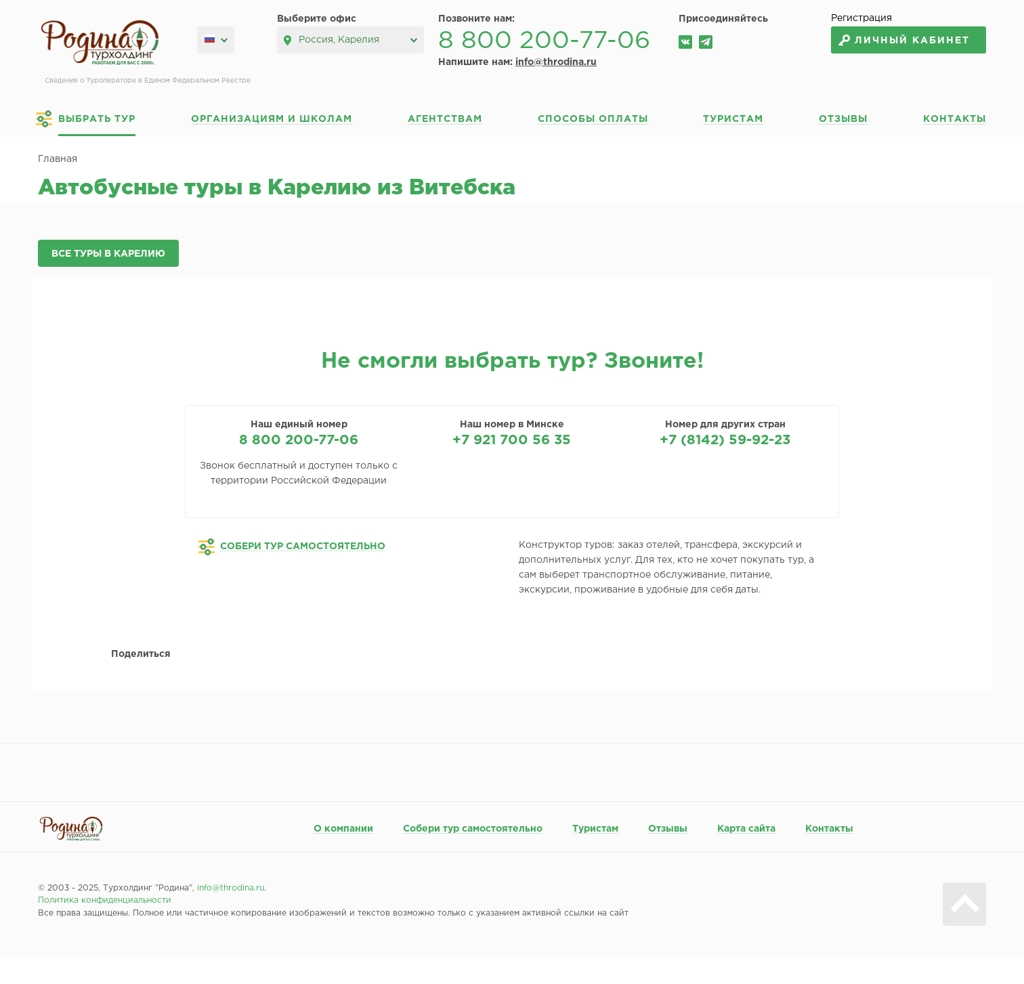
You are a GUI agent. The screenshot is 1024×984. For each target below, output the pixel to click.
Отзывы (843, 119)
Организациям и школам (271, 119)
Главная (57, 159)
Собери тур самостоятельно (472, 829)
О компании (343, 829)
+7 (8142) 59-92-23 (725, 440)
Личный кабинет (912, 41)
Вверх (964, 904)
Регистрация (861, 18)
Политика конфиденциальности (104, 900)
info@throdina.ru (556, 62)
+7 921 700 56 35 (511, 440)
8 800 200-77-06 (544, 41)
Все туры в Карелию (108, 254)
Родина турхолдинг (100, 43)
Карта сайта (746, 829)
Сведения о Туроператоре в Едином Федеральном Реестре (148, 81)
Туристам (733, 119)
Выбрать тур (96, 119)
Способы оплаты (593, 119)
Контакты (954, 119)
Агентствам (445, 119)
